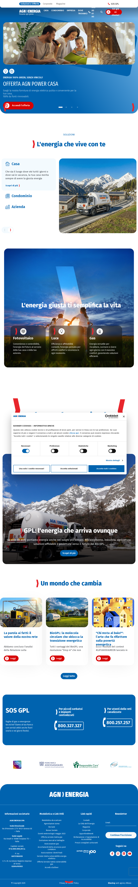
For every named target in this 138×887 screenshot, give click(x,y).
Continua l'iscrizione (121, 835)
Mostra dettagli (113, 460)
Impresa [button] (71, 10)
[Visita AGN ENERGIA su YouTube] (129, 853)
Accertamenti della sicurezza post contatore (52, 848)
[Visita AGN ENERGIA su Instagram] (118, 853)
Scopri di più (12, 185)
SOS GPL (113, 4)
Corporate (47, 3)
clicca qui (74, 433)
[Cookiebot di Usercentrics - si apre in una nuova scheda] (107, 416)
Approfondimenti (86, 834)
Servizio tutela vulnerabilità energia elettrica (51, 857)
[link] (69, 726)
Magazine (60, 3)
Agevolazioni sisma (51, 824)
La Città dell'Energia (86, 824)
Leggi (13, 658)
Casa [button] (46, 10)
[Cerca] (101, 12)
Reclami (51, 827)
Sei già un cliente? (115, 12)
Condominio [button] (57, 10)
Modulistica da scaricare (51, 820)
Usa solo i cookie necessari (31, 468)
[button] (60, 107)
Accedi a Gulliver (52, 867)
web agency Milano (119, 883)
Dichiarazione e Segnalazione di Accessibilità (86, 838)
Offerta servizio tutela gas (51, 837)
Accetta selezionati (69, 468)
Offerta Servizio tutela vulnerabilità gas (51, 863)
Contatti (86, 820)
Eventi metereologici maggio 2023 (51, 834)
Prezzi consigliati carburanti (86, 843)
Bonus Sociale (51, 830)
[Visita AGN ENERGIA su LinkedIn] (124, 853)
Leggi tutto (69, 676)
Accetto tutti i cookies (106, 468)
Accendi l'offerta (21, 105)
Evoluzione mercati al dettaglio (51, 840)
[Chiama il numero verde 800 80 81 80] (91, 12)
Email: (107, 823)
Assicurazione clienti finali (51, 853)
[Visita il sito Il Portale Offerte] (86, 852)
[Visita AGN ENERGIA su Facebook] (112, 853)
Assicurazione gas (51, 844)
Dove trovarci (82, 12)
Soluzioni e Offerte (29, 3)
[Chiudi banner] (124, 416)
